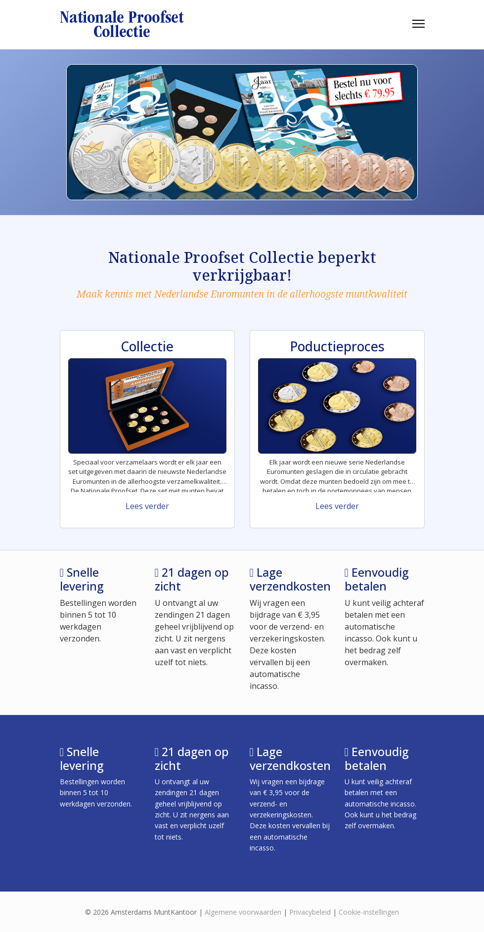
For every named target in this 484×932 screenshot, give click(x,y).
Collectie (147, 346)
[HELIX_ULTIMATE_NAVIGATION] (418, 24)
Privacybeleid (310, 912)
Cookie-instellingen (369, 912)
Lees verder (147, 506)
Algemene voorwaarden (243, 912)
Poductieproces (337, 346)
